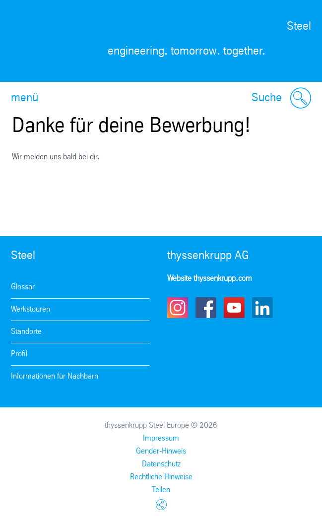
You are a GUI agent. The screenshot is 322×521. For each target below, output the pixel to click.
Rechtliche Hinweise (161, 477)
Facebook (205, 307)
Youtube (234, 307)
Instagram (177, 307)
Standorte (26, 331)
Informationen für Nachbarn (54, 376)
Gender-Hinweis (161, 451)
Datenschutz (161, 464)
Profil (19, 354)
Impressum (161, 438)
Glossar (23, 287)
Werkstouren (30, 309)
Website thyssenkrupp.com (209, 278)
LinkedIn (262, 307)
